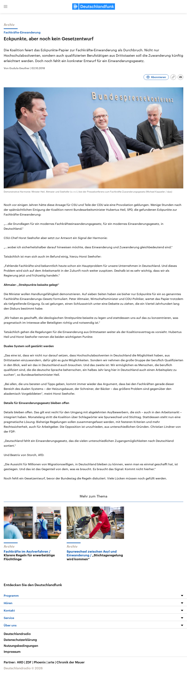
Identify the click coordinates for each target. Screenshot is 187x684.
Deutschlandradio (17, 634)
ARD (21, 662)
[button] (5, 6)
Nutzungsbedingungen (21, 645)
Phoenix (41, 662)
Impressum (12, 651)
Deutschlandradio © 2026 (23, 668)
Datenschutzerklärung (20, 639)
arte (52, 662)
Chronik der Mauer (70, 662)
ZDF (30, 662)
